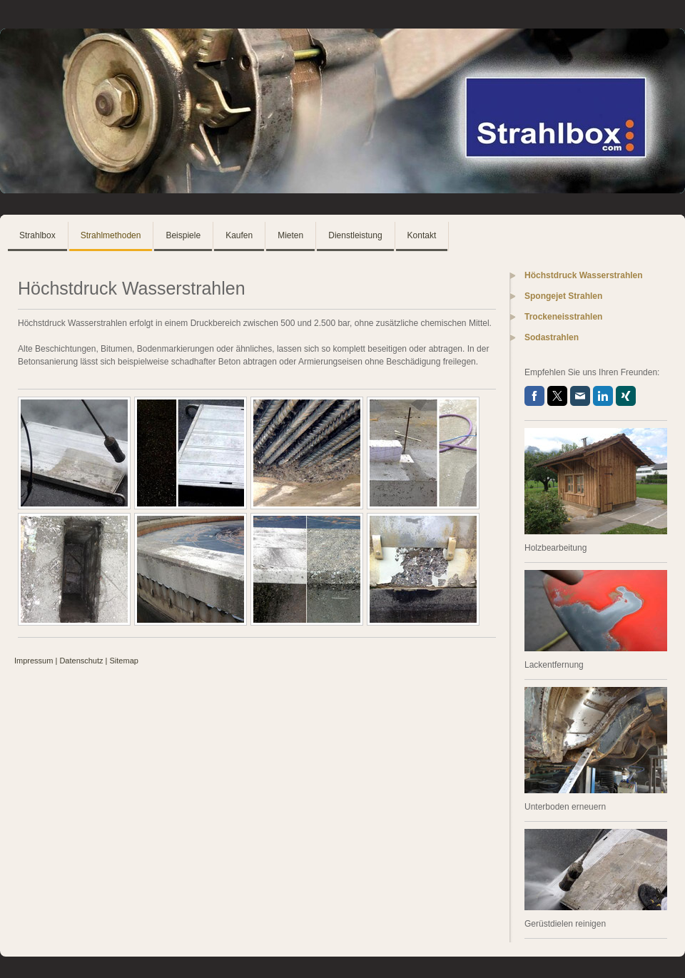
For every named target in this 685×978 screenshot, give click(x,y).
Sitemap (124, 660)
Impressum (33, 660)
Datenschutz (81, 660)
